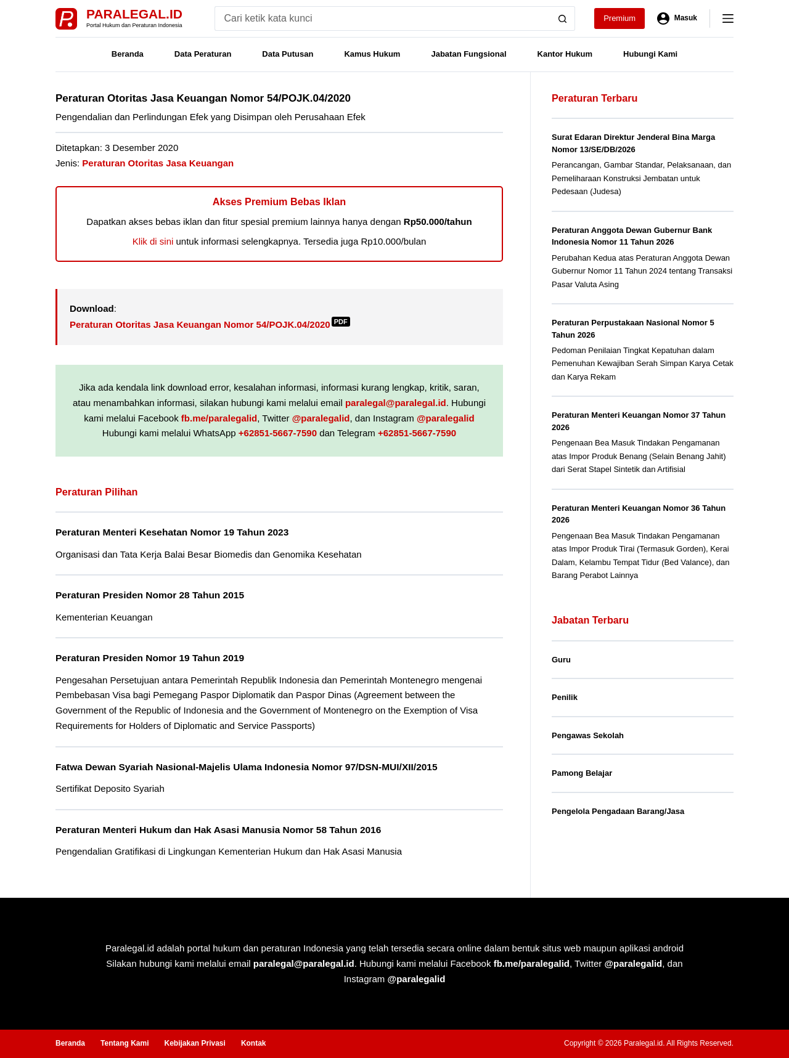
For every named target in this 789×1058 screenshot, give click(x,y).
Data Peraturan (202, 54)
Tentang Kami (124, 1043)
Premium (619, 18)
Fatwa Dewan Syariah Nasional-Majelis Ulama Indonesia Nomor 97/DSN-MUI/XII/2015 (246, 767)
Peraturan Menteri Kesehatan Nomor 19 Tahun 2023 (171, 532)
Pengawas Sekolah (588, 735)
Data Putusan (287, 54)
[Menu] (728, 18)
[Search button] (562, 18)
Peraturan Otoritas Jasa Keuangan (158, 163)
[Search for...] (382, 18)
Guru (561, 659)
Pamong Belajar (582, 773)
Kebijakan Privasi (194, 1043)
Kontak (253, 1043)
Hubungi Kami (650, 54)
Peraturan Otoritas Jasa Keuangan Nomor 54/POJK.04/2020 (210, 324)
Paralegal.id (134, 14)
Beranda (128, 54)
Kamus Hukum (372, 54)
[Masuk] (677, 18)
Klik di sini (153, 241)
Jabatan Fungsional (468, 54)
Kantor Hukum (565, 54)
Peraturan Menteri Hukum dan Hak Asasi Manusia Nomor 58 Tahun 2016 (218, 829)
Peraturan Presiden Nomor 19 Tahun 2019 (149, 658)
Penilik (565, 697)
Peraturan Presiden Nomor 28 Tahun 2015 (149, 595)
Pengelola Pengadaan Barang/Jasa (618, 811)
